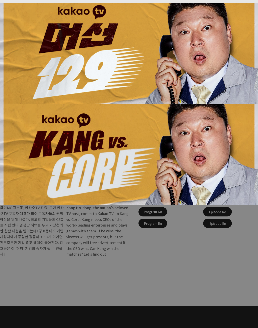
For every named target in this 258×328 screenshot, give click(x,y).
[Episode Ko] (217, 211)
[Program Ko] (152, 211)
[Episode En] (217, 223)
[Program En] (152, 223)
